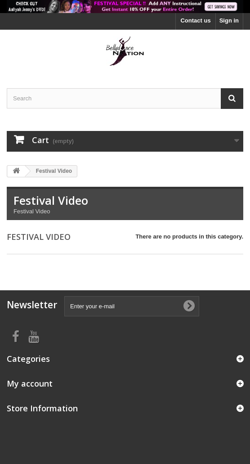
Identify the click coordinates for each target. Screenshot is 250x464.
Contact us (195, 20)
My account (30, 383)
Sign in (229, 20)
